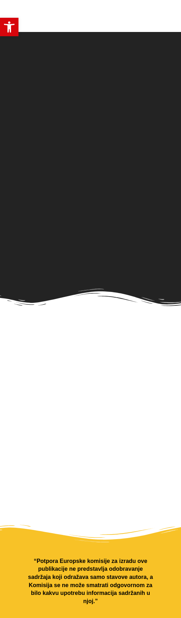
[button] (9, 27)
